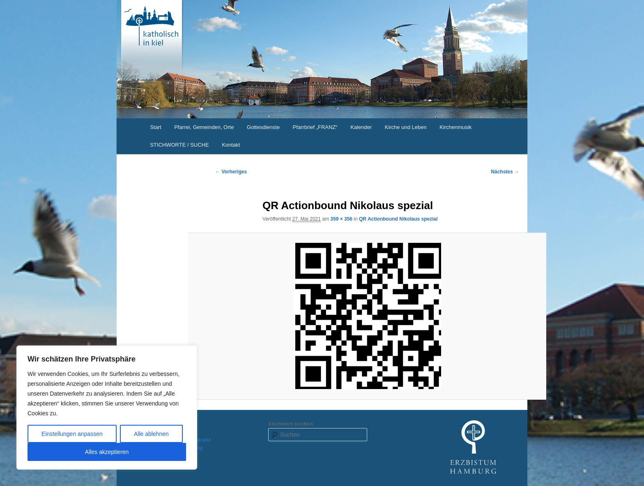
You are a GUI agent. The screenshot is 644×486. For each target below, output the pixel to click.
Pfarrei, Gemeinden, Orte (204, 127)
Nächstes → (505, 172)
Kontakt (231, 145)
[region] (106, 407)
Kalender (361, 127)
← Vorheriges (231, 172)
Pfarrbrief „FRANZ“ (315, 127)
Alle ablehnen (151, 434)
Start (155, 127)
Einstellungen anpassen (72, 434)
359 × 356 (341, 219)
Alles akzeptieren (107, 452)
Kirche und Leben (406, 127)
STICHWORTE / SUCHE (179, 145)
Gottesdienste (263, 127)
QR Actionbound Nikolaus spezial (398, 219)
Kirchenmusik (455, 127)
